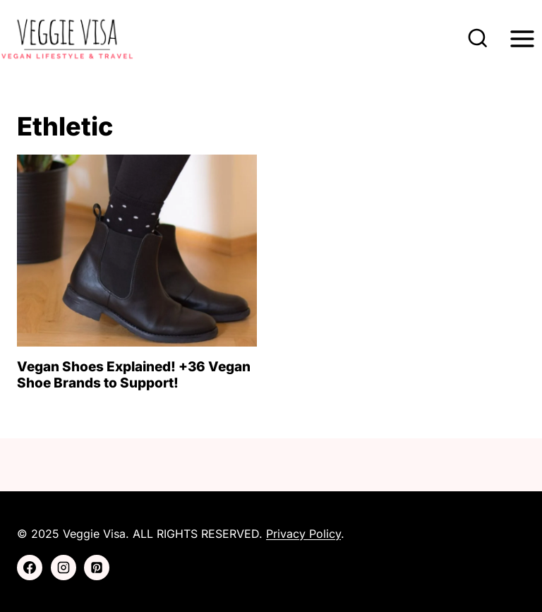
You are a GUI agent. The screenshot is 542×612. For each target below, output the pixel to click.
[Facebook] (29, 567)
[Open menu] (522, 38)
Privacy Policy (303, 534)
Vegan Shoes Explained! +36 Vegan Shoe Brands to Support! (134, 375)
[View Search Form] (477, 38)
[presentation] (137, 251)
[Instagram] (63, 567)
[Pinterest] (96, 567)
